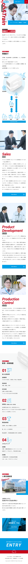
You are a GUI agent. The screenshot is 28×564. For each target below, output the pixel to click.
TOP (11, 22)
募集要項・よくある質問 (18, 558)
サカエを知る (9, 556)
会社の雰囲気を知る (17, 556)
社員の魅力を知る (8, 558)
